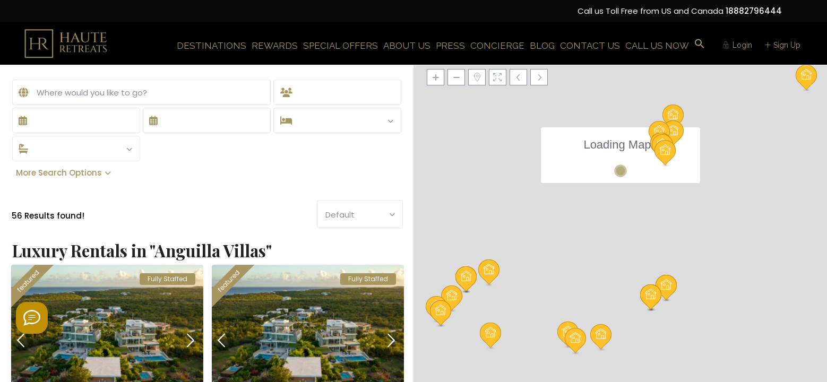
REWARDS (275, 45)
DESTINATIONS (211, 45)
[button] (700, 44)
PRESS (450, 45)
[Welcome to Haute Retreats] (32, 318)
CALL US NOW (657, 45)
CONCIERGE (497, 45)
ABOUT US (406, 45)
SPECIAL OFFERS (340, 45)
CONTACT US (590, 45)
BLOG (542, 45)
